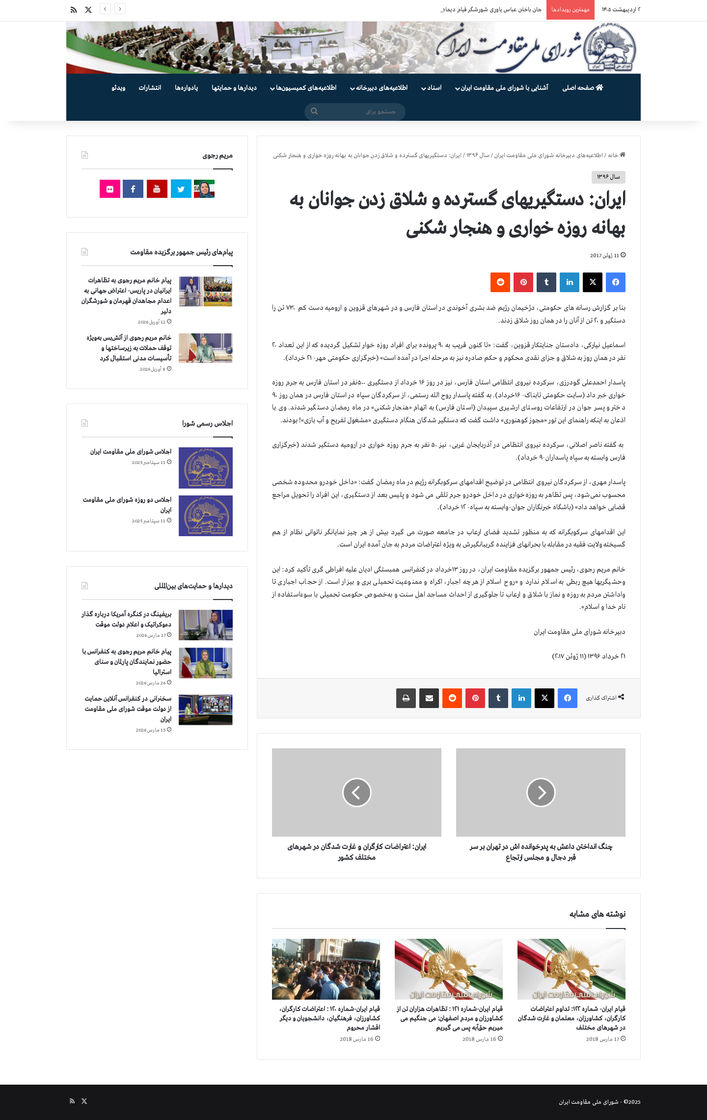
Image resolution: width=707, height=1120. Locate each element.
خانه (616, 156)
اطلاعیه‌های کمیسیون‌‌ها (306, 88)
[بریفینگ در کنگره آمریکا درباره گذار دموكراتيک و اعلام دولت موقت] (206, 625)
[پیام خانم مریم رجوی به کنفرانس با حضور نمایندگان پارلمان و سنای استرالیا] (206, 663)
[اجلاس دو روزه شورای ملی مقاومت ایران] (206, 515)
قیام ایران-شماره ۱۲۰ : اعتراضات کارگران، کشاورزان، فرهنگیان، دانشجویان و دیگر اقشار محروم (329, 1018)
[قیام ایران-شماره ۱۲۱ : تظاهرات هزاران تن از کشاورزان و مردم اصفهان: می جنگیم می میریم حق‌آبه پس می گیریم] (449, 969)
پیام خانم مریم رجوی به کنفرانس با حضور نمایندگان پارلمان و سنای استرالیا (126, 662)
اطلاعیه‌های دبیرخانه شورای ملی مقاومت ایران (548, 156)
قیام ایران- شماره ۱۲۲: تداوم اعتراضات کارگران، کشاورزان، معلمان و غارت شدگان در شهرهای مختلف (571, 1018)
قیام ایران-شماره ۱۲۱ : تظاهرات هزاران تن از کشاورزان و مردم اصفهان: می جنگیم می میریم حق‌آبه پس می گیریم (450, 1018)
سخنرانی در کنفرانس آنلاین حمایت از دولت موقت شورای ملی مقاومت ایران (127, 709)
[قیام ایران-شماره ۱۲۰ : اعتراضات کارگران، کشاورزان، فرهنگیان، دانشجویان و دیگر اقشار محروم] (326, 969)
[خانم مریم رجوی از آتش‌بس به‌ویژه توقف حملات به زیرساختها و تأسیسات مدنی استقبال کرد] (206, 348)
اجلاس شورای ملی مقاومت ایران (130, 452)
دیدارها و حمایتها (234, 88)
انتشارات (150, 88)
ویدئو (118, 88)
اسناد (434, 88)
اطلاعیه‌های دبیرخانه (382, 88)
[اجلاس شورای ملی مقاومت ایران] (206, 467)
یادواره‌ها (186, 88)
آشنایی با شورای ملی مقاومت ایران (504, 88)
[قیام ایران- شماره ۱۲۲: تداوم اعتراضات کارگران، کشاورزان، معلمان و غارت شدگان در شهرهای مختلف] (571, 969)
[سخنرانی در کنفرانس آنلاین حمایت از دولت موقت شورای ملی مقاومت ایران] (206, 709)
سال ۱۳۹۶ (477, 156)
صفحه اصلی (582, 88)
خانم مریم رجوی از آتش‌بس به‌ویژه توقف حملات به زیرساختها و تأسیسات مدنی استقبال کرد (128, 348)
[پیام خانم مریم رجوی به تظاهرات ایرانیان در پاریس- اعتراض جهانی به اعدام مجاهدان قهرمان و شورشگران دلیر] (206, 291)
